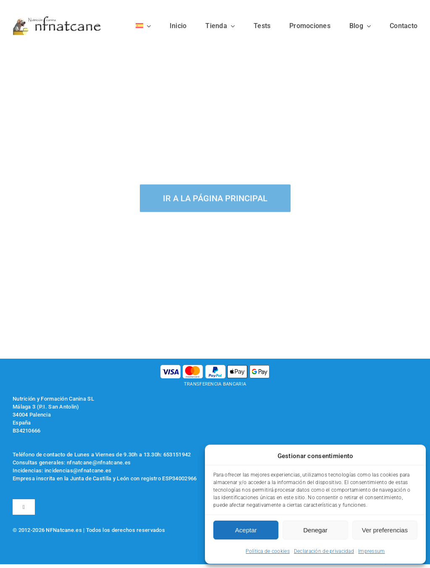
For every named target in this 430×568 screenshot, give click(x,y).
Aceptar (246, 530)
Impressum (371, 551)
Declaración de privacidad (324, 551)
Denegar (315, 530)
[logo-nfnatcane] (57, 19)
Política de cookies (267, 551)
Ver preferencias (385, 530)
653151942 (177, 454)
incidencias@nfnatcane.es (78, 470)
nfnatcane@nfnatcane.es (99, 462)
